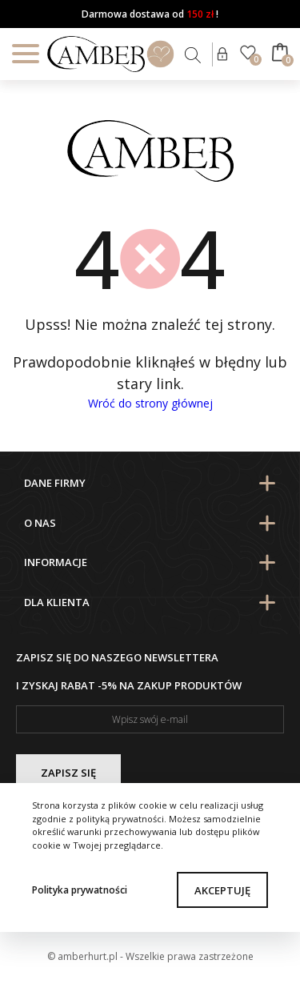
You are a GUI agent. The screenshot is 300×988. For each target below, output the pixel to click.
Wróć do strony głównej (150, 403)
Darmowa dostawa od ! (150, 14)
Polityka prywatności (79, 890)
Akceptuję (222, 890)
